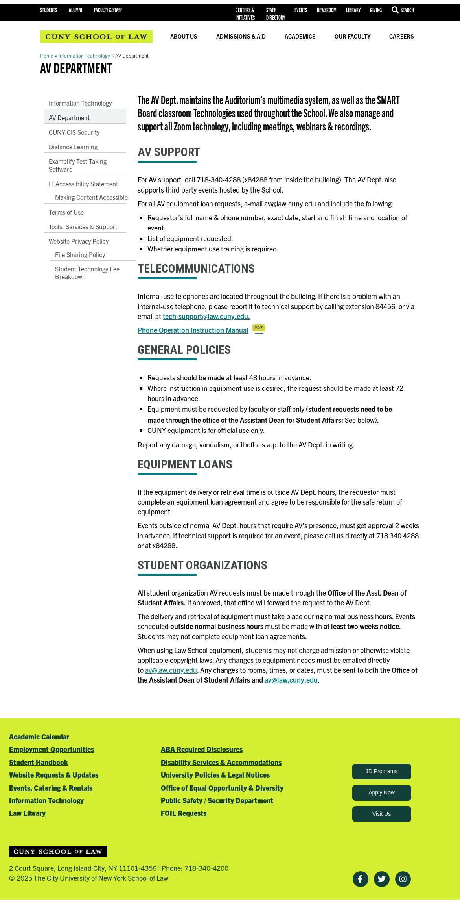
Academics (300, 36)
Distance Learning (73, 146)
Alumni (75, 9)
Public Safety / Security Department (217, 800)
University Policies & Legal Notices (215, 774)
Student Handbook (38, 761)
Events (300, 9)
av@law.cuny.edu (171, 669)
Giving (376, 9)
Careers (401, 36)
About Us (183, 36)
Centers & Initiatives (245, 13)
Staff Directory (275, 13)
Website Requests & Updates (53, 774)
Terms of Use (66, 212)
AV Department (69, 117)
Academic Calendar (39, 736)
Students (48, 9)
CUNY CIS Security (74, 132)
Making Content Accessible (91, 197)
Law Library (27, 812)
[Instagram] (403, 879)
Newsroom (327, 9)
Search (407, 9)
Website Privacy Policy (79, 241)
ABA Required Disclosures (202, 748)
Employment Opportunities (51, 748)
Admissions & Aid (241, 36)
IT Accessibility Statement (83, 183)
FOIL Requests (183, 812)
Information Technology (84, 55)
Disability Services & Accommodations (221, 761)
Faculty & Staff (108, 9)
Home (46, 55)
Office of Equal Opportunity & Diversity (222, 787)
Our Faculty (353, 36)
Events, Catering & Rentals (50, 787)
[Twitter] (382, 879)
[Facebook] (360, 879)
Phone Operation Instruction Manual (193, 329)
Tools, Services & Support (83, 226)
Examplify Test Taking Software (78, 165)
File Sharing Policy (80, 254)
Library (353, 9)
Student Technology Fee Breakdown (87, 272)
